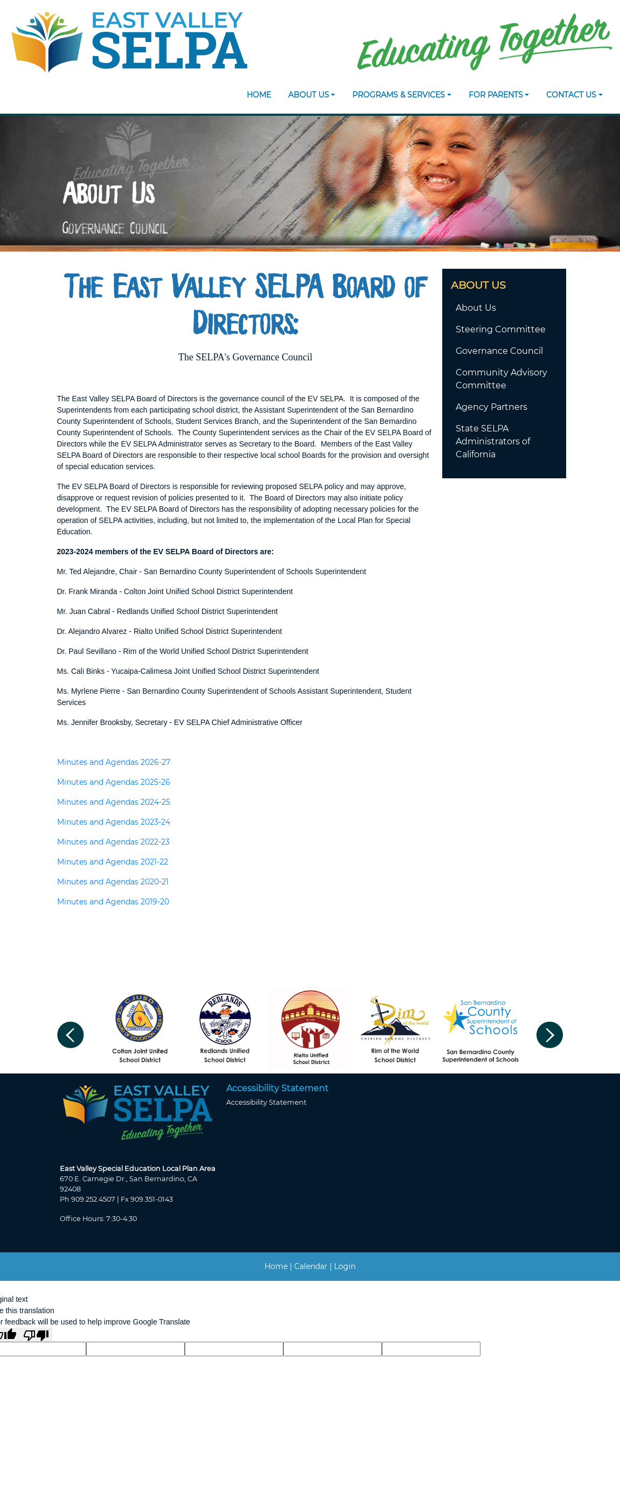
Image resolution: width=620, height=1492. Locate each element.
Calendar (311, 1266)
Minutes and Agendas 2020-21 (113, 882)
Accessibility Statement (266, 1102)
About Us (476, 308)
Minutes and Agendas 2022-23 (113, 842)
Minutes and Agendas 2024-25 (113, 802)
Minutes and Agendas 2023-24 (113, 822)
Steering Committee (501, 329)
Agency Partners (491, 407)
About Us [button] (308, 95)
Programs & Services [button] (398, 95)
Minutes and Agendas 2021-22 (112, 862)
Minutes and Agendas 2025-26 (113, 782)
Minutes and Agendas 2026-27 (113, 762)
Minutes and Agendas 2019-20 (113, 902)
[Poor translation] (36, 1335)
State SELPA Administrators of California (493, 441)
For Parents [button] (496, 95)
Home (259, 95)
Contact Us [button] (571, 95)
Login (345, 1266)
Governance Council (499, 351)
